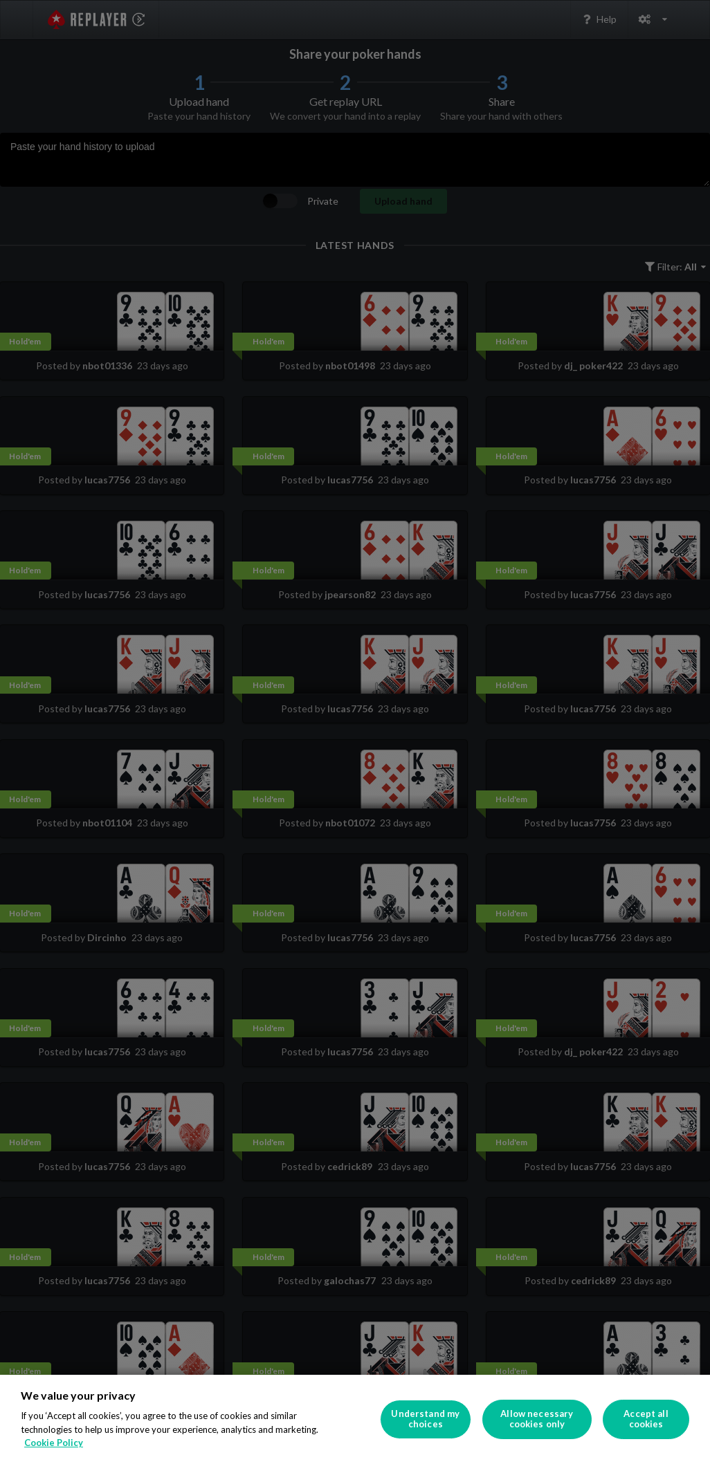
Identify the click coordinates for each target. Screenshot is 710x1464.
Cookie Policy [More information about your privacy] (53, 1442)
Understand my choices (425, 1419)
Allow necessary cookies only (536, 1419)
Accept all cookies (645, 1419)
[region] (355, 1419)
